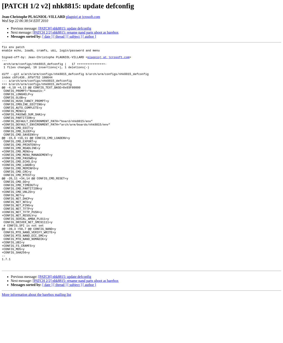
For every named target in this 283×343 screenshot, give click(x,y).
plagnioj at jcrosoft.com (83, 17)
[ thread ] (60, 36)
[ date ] (47, 36)
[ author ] (89, 36)
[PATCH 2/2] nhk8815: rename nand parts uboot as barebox (76, 32)
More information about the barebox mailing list (36, 339)
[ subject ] (74, 36)
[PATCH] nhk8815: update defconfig (64, 28)
